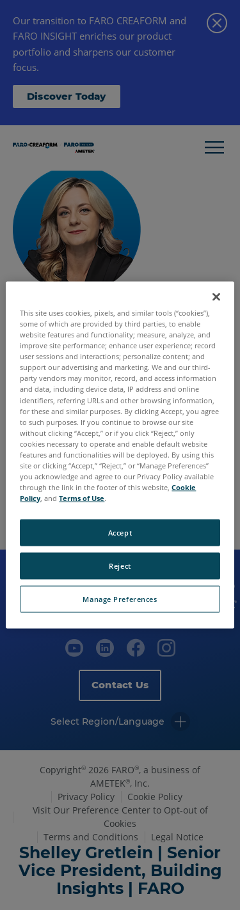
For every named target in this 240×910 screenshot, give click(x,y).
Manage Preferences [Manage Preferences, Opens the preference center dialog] (120, 599)
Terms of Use (81, 498)
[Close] (216, 297)
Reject (120, 566)
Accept (120, 532)
